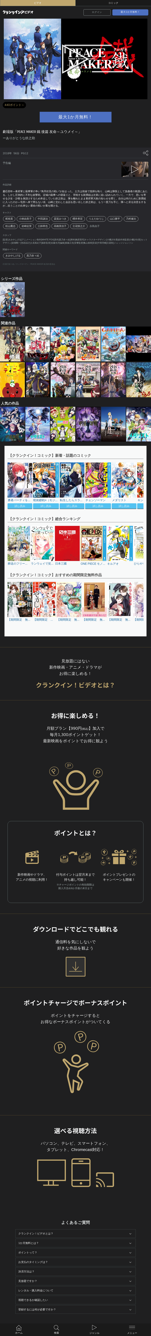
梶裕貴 (9, 218)
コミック (113, 3)
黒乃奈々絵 (33, 255)
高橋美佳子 (60, 226)
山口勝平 (115, 218)
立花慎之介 (79, 226)
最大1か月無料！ (130, 12)
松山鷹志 (10, 226)
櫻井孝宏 (78, 218)
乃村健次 (131, 218)
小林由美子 (25, 218)
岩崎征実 (27, 226)
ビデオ (37, 3)
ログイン (97, 12)
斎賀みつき (60, 218)
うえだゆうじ (96, 218)
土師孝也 (43, 226)
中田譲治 (43, 218)
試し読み (20, 506)
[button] (134, 486)
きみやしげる (12, 255)
